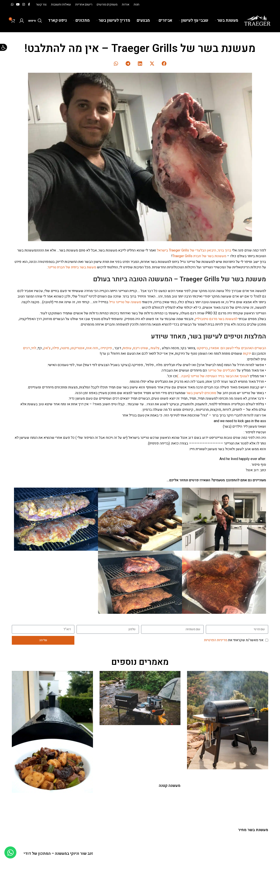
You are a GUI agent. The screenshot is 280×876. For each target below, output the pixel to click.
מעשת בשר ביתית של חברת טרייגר (72, 267)
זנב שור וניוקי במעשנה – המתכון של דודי (58, 854)
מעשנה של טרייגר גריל (125, 302)
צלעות (154, 348)
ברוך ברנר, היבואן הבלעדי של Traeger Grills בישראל (194, 250)
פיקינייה (106, 348)
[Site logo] (257, 20)
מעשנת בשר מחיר (253, 830)
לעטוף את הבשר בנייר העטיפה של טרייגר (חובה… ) (213, 376)
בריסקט (202, 348)
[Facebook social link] (29, 5)
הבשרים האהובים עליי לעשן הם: (243, 348)
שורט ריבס (140, 348)
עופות (127, 348)
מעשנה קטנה (169, 786)
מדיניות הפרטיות (215, 640)
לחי (33, 348)
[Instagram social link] (23, 5)
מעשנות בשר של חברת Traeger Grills (199, 256)
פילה (55, 348)
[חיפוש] (35, 20)
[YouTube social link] (18, 5)
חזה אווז (92, 348)
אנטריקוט (77, 348)
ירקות (247, 353)
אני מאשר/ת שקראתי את (233, 640)
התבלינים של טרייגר (222, 370)
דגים (26, 348)
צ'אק (47, 348)
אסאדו (214, 348)
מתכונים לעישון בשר (201, 393)
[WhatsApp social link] (12, 5)
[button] (164, 63)
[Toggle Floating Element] (10, 852)
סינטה (65, 348)
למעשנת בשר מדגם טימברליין (216, 319)
